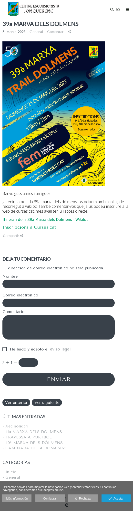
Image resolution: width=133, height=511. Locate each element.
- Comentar (54, 32)
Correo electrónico (20, 295)
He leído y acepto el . (39, 349)
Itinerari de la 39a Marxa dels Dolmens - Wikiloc (45, 219)
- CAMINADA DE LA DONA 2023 (34, 448)
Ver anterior (16, 402)
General (36, 32)
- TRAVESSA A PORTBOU (27, 437)
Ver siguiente (46, 402)
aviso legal (60, 349)
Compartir (13, 236)
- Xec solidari (15, 426)
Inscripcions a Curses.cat (29, 227)
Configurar (50, 498)
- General (11, 477)
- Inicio (9, 472)
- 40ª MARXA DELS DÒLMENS (32, 442)
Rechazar (83, 499)
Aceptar (116, 499)
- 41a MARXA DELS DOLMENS (32, 431)
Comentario (13, 312)
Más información (17, 498)
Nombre (10, 276)
